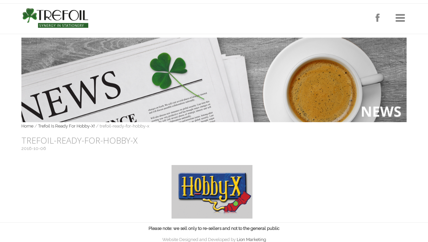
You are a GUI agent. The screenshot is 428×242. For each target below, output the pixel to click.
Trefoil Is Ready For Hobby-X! (66, 126)
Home (27, 126)
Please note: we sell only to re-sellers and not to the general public (214, 228)
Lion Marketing (251, 239)
